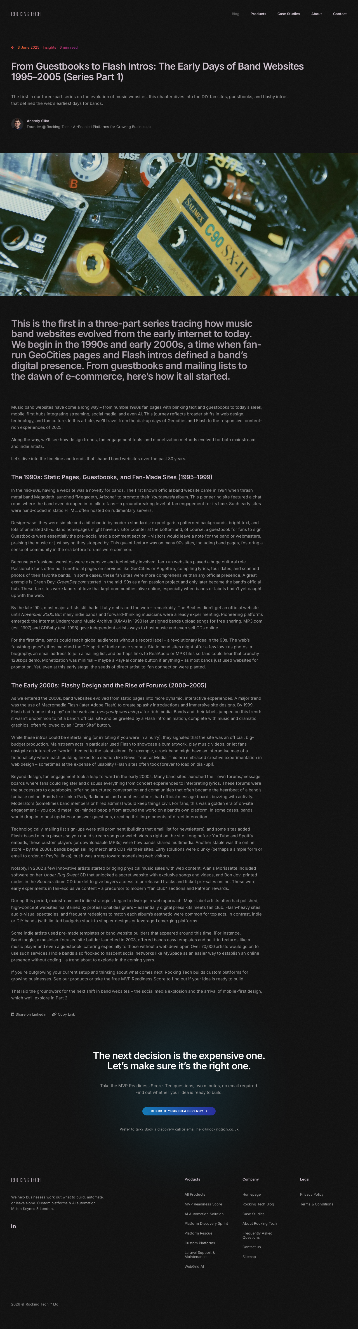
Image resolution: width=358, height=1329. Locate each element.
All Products (195, 1194)
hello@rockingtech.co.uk (217, 1129)
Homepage (251, 1194)
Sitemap (249, 1257)
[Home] (26, 14)
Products (258, 14)
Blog (235, 14)
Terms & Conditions (316, 1204)
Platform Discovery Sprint (206, 1224)
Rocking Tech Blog (258, 1204)
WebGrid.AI (194, 1267)
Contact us (251, 1247)
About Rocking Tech (259, 1224)
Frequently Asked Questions (257, 1235)
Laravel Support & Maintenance (200, 1255)
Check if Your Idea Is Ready (179, 1111)
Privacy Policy (312, 1194)
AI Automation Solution (204, 1214)
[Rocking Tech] (26, 1180)
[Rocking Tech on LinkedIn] (13, 1226)
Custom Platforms (200, 1243)
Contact (340, 14)
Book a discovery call (163, 1129)
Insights (49, 47)
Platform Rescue (198, 1233)
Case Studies (288, 14)
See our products (70, 979)
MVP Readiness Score (143, 979)
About (316, 14)
